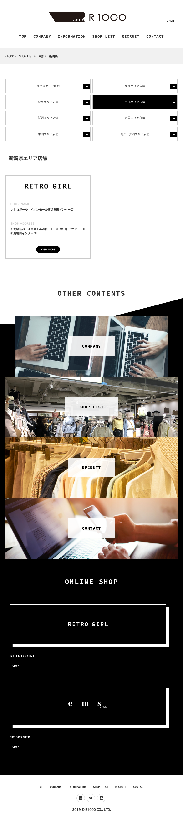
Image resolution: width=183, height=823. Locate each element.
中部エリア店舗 (135, 103)
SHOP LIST (26, 57)
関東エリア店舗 (48, 103)
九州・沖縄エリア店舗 (135, 135)
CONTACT (139, 788)
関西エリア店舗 (48, 119)
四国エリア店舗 (135, 119)
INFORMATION (77, 788)
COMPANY (55, 788)
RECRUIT (121, 788)
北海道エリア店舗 (48, 87)
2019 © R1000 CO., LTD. (91, 811)
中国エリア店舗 (48, 135)
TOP (40, 788)
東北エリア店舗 (135, 87)
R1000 (9, 57)
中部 (41, 57)
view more (48, 250)
